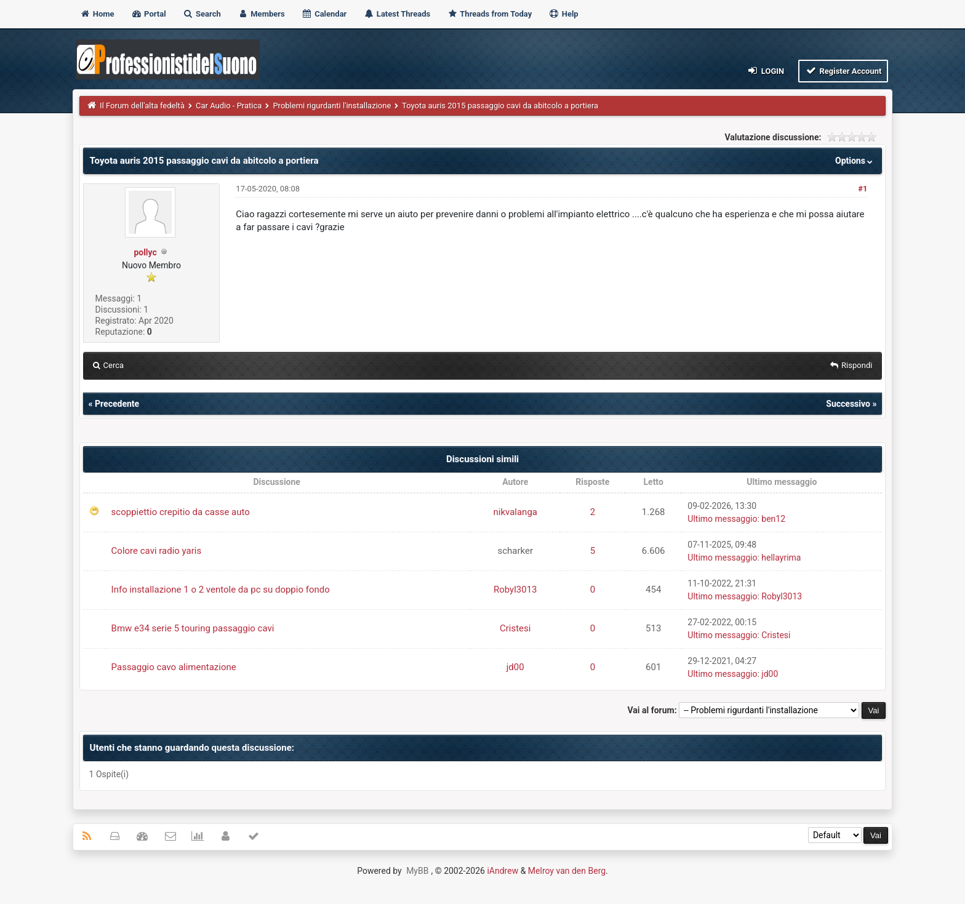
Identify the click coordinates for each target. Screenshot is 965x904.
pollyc (145, 252)
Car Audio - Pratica (229, 105)
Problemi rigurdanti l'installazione (332, 105)
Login (765, 70)
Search (202, 13)
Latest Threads (397, 13)
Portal (148, 13)
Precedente (117, 404)
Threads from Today (489, 13)
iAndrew (502, 871)
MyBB (417, 871)
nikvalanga (515, 512)
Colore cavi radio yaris (156, 550)
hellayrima (781, 557)
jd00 (515, 667)
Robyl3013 (515, 589)
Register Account (843, 70)
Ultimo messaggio (722, 519)
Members (261, 13)
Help (563, 13)
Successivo (848, 404)
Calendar (324, 13)
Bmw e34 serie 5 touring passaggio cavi (192, 628)
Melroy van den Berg (567, 871)
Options (855, 161)
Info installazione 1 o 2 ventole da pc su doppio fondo (220, 589)
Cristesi (515, 628)
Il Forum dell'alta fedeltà (142, 105)
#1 (862, 188)
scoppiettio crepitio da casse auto (180, 512)
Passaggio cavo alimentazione (173, 667)
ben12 (773, 519)
